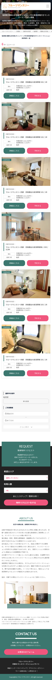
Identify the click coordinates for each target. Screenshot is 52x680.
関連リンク (11, 668)
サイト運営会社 (21, 671)
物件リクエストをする (26, 502)
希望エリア (9, 471)
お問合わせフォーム (26, 652)
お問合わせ (32, 671)
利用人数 (8, 484)
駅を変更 (26, 401)
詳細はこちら (14, 95)
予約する (37, 95)
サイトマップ (22, 668)
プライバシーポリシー (36, 668)
